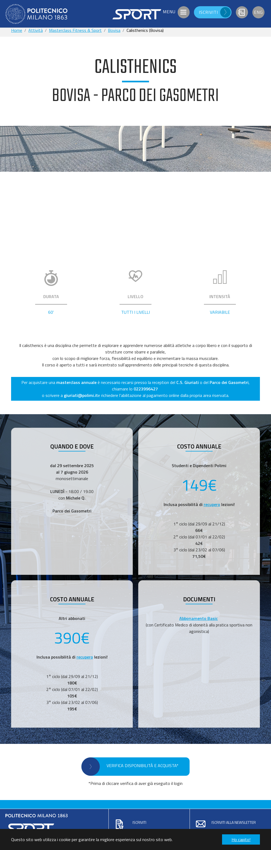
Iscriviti (139, 822)
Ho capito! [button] (241, 839)
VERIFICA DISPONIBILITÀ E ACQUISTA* (143, 765)
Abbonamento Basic (198, 618)
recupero (212, 504)
